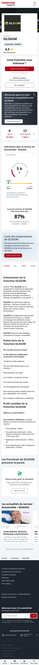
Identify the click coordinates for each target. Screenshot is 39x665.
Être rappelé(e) (19, 85)
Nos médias (6, 584)
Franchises (15, 558)
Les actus (33, 266)
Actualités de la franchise (11, 572)
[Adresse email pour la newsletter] (15, 616)
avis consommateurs (9, 52)
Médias (24, 266)
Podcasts (5, 578)
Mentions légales (7, 645)
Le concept (6, 266)
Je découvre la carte (13, 255)
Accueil (4, 558)
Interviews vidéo (8, 581)
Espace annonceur (9, 597)
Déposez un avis (19, 491)
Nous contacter (7, 653)
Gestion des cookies (8, 651)
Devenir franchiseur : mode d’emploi (16, 594)
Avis (15, 266)
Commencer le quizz (14, 121)
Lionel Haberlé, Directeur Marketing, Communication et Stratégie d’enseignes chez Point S (16, 535)
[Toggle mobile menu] (34, 4)
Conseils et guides (9, 575)
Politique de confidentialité (11, 648)
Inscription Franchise (9, 656)
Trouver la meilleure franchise (13, 569)
